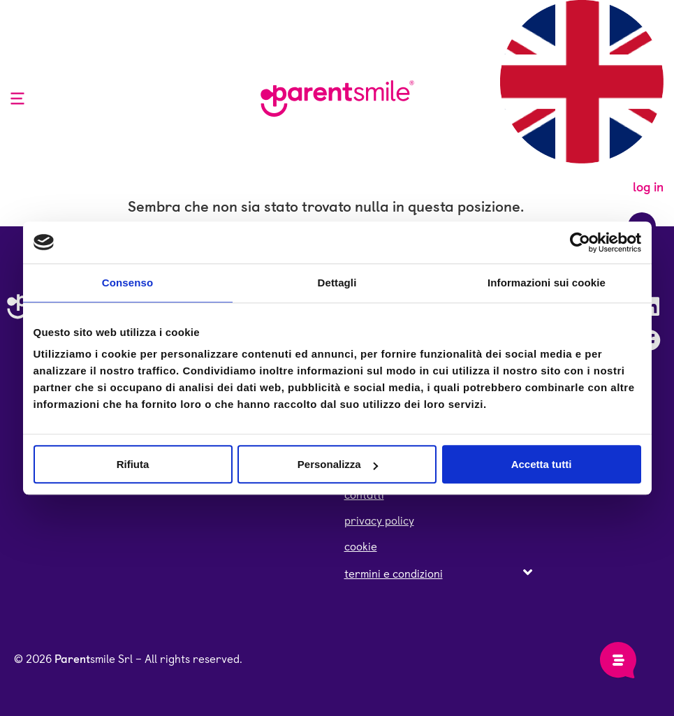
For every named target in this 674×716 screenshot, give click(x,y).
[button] (438, 573)
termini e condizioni (393, 573)
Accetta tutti (541, 464)
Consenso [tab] (127, 282)
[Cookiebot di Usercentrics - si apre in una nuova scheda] (580, 242)
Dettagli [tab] (337, 282)
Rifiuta (133, 464)
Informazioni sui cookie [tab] (547, 282)
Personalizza (338, 464)
